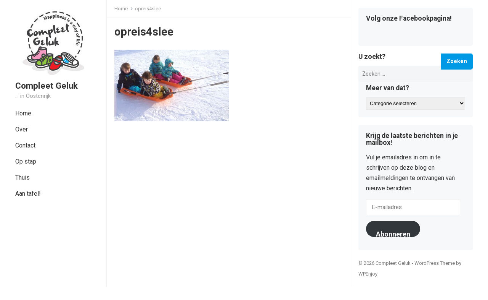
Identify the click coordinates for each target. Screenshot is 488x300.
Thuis (22, 177)
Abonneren (393, 233)
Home (23, 113)
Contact (25, 145)
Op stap (25, 161)
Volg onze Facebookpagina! (409, 18)
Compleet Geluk (46, 86)
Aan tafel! (28, 193)
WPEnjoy (367, 274)
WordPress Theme (434, 263)
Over (21, 129)
